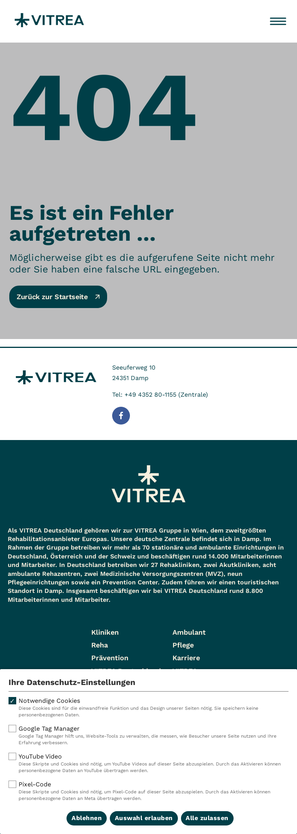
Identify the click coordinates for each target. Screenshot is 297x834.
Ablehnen (87, 818)
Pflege (183, 645)
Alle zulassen (207, 818)
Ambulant (189, 632)
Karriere (186, 658)
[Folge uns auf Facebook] (121, 416)
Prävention (109, 658)
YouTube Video (148, 763)
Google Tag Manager (148, 735)
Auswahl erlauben (144, 818)
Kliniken (105, 632)
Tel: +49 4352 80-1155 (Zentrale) (160, 394)
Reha (99, 645)
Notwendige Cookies (148, 707)
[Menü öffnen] (278, 21)
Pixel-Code (148, 791)
